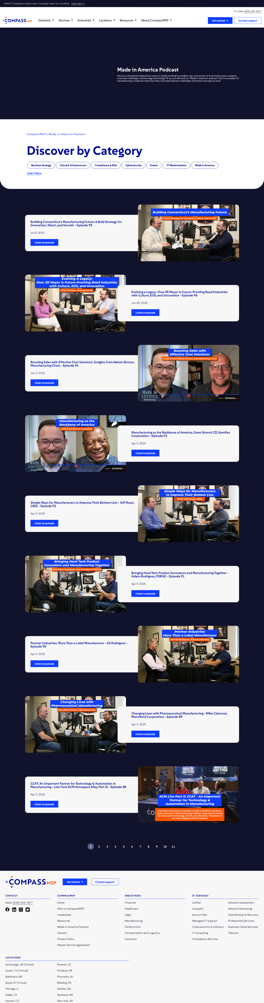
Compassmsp (66, 895)
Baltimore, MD (13, 976)
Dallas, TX (11, 995)
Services (64, 20)
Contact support (247, 20)
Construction (133, 927)
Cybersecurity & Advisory (208, 927)
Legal (128, 915)
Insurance (131, 939)
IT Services (200, 895)
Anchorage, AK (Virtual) (19, 964)
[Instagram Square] (21, 909)
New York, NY (65, 1001)
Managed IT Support (204, 921)
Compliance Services (205, 939)
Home (61, 902)
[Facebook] (7, 909)
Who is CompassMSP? (70, 908)
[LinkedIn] (14, 909)
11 (173, 846)
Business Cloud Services (243, 927)
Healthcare (131, 908)
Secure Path (199, 915)
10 (165, 846)
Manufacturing (134, 921)
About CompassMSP (154, 20)
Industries (84, 20)
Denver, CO (12, 1001)
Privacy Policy (65, 939)
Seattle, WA (64, 989)
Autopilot (197, 908)
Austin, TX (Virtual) (16, 970)
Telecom (233, 933)
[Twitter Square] (28, 909)
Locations (105, 20)
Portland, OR (64, 970)
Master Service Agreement (73, 945)
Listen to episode (44, 242)
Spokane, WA (65, 995)
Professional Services (241, 921)
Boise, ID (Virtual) (16, 982)
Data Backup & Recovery (243, 915)
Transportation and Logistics (142, 933)
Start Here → (78, 3)
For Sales (247, 11)
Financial (130, 902)
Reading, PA (64, 982)
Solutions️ (44, 20)
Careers (62, 933)
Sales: (19, 903)
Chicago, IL (12, 989)
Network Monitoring (240, 908)
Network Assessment (241, 902)
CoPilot (196, 902)
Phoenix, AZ (64, 964)
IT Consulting (200, 933)
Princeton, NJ (65, 976)
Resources (126, 20)
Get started (218, 20)
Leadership (64, 915)
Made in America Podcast (73, 927)
